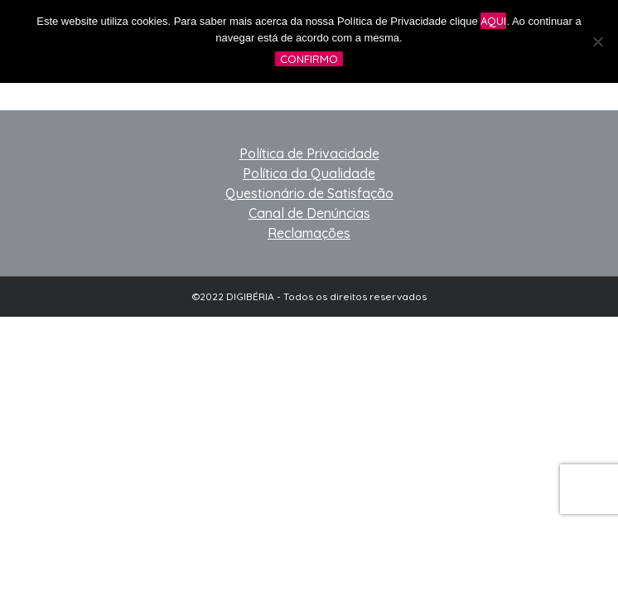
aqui (493, 20)
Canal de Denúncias (309, 213)
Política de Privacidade (309, 153)
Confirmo (309, 59)
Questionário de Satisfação (309, 193)
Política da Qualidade (309, 173)
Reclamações (309, 233)
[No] (597, 41)
